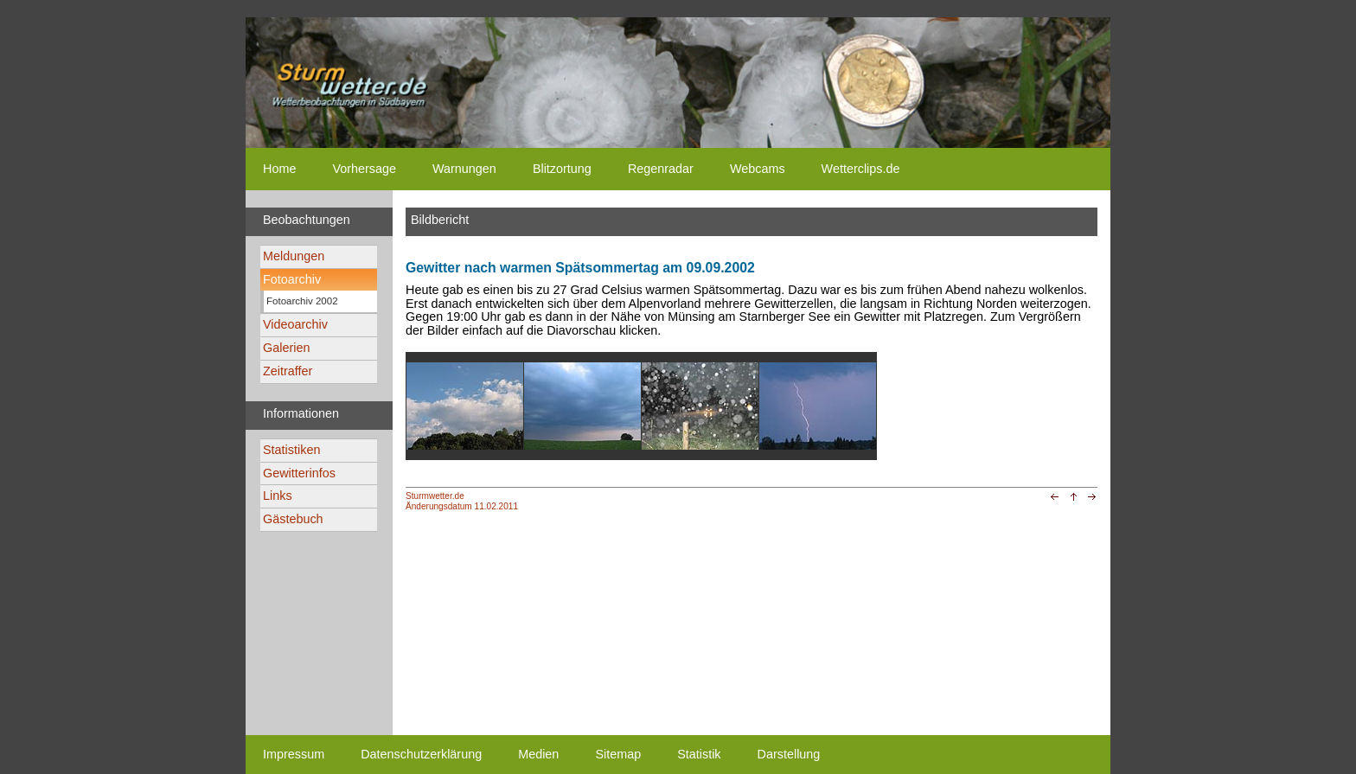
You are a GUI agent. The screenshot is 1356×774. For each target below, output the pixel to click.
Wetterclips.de (861, 169)
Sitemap (618, 754)
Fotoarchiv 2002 (302, 301)
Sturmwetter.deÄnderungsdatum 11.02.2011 (462, 500)
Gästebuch (293, 519)
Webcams (757, 169)
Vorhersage (364, 169)
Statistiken (291, 450)
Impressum (293, 754)
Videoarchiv (295, 324)
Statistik (698, 754)
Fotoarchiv (292, 279)
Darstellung (789, 754)
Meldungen (293, 256)
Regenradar (661, 169)
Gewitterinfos (299, 473)
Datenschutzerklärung (421, 754)
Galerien (286, 348)
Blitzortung (562, 169)
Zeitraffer (287, 371)
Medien (538, 754)
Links (277, 495)
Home (279, 169)
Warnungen (464, 169)
